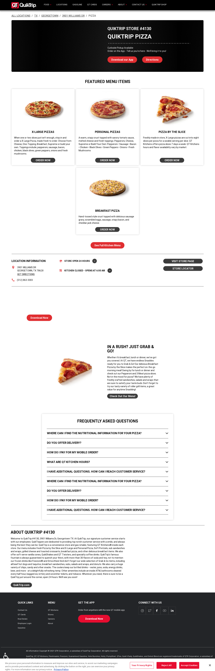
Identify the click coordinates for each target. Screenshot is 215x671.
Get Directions (26, 274)
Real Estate (22, 619)
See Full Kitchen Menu (107, 245)
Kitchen (86, 270)
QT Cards (22, 614)
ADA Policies (6, 657)
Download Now (37, 317)
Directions (150, 58)
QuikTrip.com (21, 585)
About (50, 623)
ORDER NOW (43, 160)
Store (78, 261)
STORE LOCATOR (183, 268)
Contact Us (22, 610)
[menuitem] (47, 5)
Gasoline (21, 628)
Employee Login (24, 623)
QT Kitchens (53, 610)
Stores (51, 614)
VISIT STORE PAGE (183, 261)
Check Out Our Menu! (122, 396)
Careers (51, 619)
